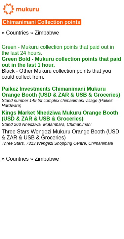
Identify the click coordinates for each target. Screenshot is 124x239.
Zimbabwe (47, 33)
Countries (17, 33)
